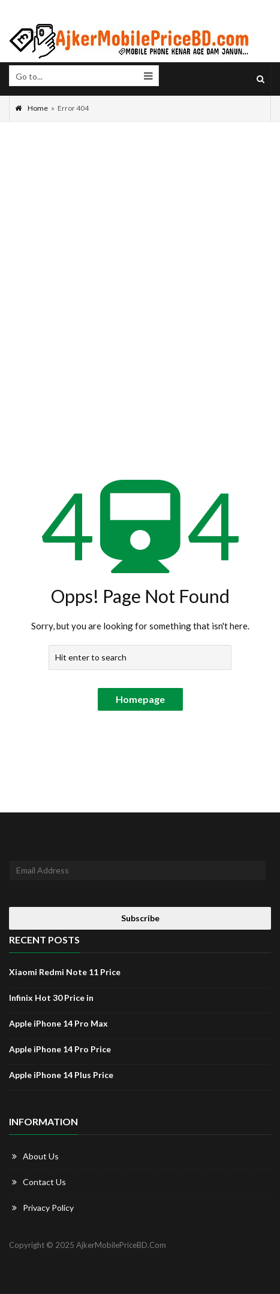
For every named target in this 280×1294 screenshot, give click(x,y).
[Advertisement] (140, 267)
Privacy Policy (48, 1207)
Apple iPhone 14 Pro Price (60, 1049)
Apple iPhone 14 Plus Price (61, 1075)
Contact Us (44, 1182)
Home (31, 107)
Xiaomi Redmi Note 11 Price (65, 972)
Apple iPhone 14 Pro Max (58, 1023)
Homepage (140, 699)
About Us (41, 1156)
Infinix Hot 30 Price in (51, 997)
